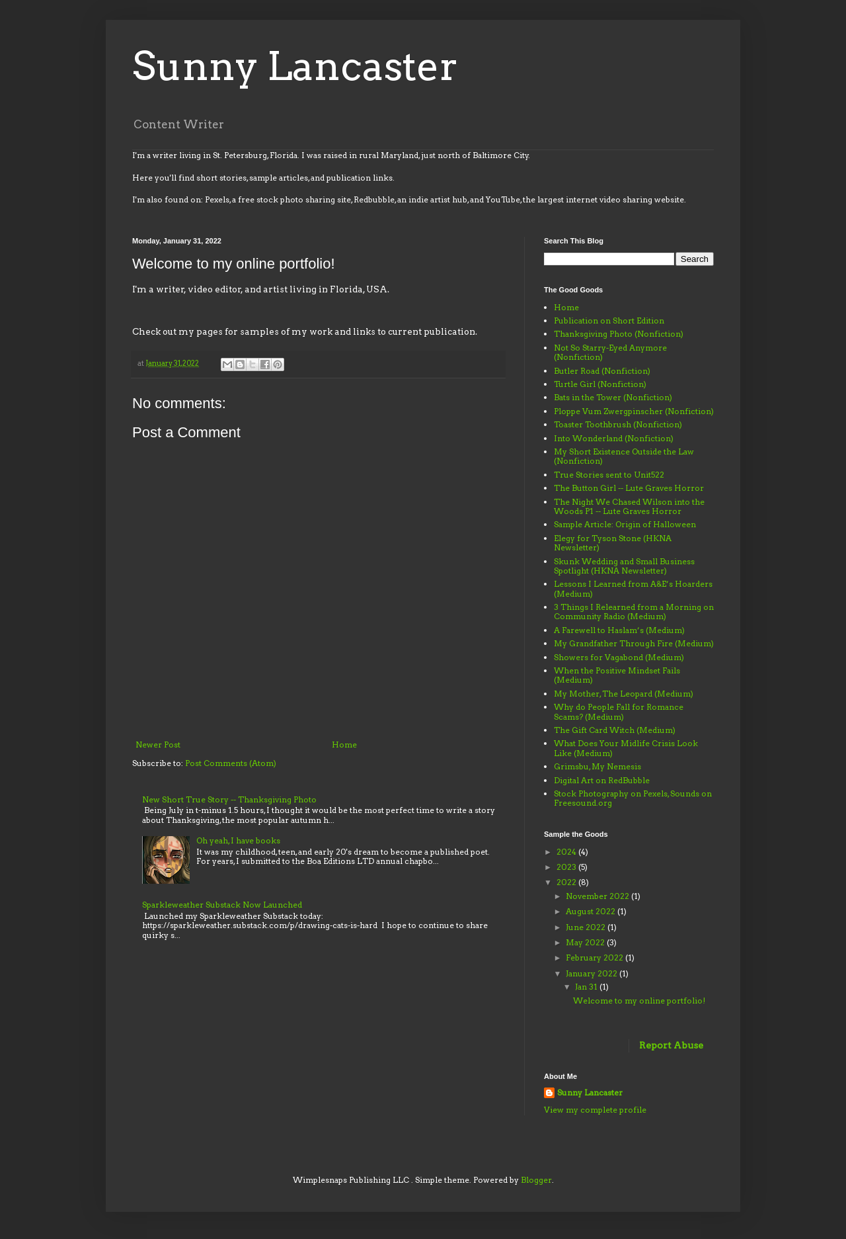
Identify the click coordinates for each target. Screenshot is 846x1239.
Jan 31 (587, 987)
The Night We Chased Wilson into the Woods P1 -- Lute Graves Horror (629, 506)
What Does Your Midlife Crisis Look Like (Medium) (626, 747)
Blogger (536, 1180)
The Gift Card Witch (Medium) (614, 730)
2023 (567, 867)
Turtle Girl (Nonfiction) (600, 384)
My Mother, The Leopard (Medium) (623, 694)
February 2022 (595, 957)
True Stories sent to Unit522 (609, 475)
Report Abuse (671, 1045)
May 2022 (586, 942)
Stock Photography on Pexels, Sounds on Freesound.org (633, 798)
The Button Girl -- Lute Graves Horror (629, 488)
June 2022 (586, 927)
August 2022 (591, 911)
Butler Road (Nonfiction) (602, 371)
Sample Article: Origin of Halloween (625, 524)
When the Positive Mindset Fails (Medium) (617, 675)
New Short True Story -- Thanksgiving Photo (229, 799)
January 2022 (592, 973)
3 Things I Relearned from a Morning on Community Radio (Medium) (634, 611)
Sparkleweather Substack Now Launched (222, 905)
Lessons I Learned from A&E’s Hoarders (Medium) (633, 588)
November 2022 (598, 896)
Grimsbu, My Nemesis (597, 766)
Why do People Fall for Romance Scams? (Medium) (618, 711)
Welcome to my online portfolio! (639, 1000)
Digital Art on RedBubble (602, 780)
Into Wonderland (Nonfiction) (613, 438)
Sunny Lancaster (295, 66)
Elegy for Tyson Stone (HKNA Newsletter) (613, 542)
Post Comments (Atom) (230, 763)
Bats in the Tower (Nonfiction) (613, 397)
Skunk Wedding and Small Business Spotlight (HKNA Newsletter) (624, 566)
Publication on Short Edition (609, 320)
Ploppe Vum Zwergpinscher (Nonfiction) (634, 411)
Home (344, 744)
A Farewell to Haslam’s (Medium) (619, 630)
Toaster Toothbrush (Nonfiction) (618, 424)
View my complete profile (595, 1110)
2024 (567, 852)
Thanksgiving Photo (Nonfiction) (618, 334)
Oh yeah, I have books (238, 840)
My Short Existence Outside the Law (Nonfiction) (624, 456)
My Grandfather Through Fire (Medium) (634, 643)
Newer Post (157, 744)
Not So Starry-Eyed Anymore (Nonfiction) (610, 352)
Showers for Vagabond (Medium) (619, 657)
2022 (567, 882)
